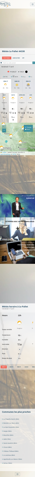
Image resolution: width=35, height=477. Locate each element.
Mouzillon (7, 435)
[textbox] (18, 63)
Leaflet (3, 152)
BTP (23, 58)
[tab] (4, 366)
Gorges (6, 431)
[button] (20, 143)
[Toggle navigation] (32, 4)
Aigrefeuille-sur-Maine (12, 459)
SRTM (14, 154)
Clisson (7, 447)
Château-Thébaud (10, 451)
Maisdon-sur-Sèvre (10, 423)
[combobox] (18, 63)
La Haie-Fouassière (10, 427)
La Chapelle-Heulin (10, 419)
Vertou (7, 463)
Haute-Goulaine (9, 443)
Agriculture (16, 58)
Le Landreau (8, 455)
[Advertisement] (17, 28)
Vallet (6, 439)
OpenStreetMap (5, 154)
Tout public (6, 58)
